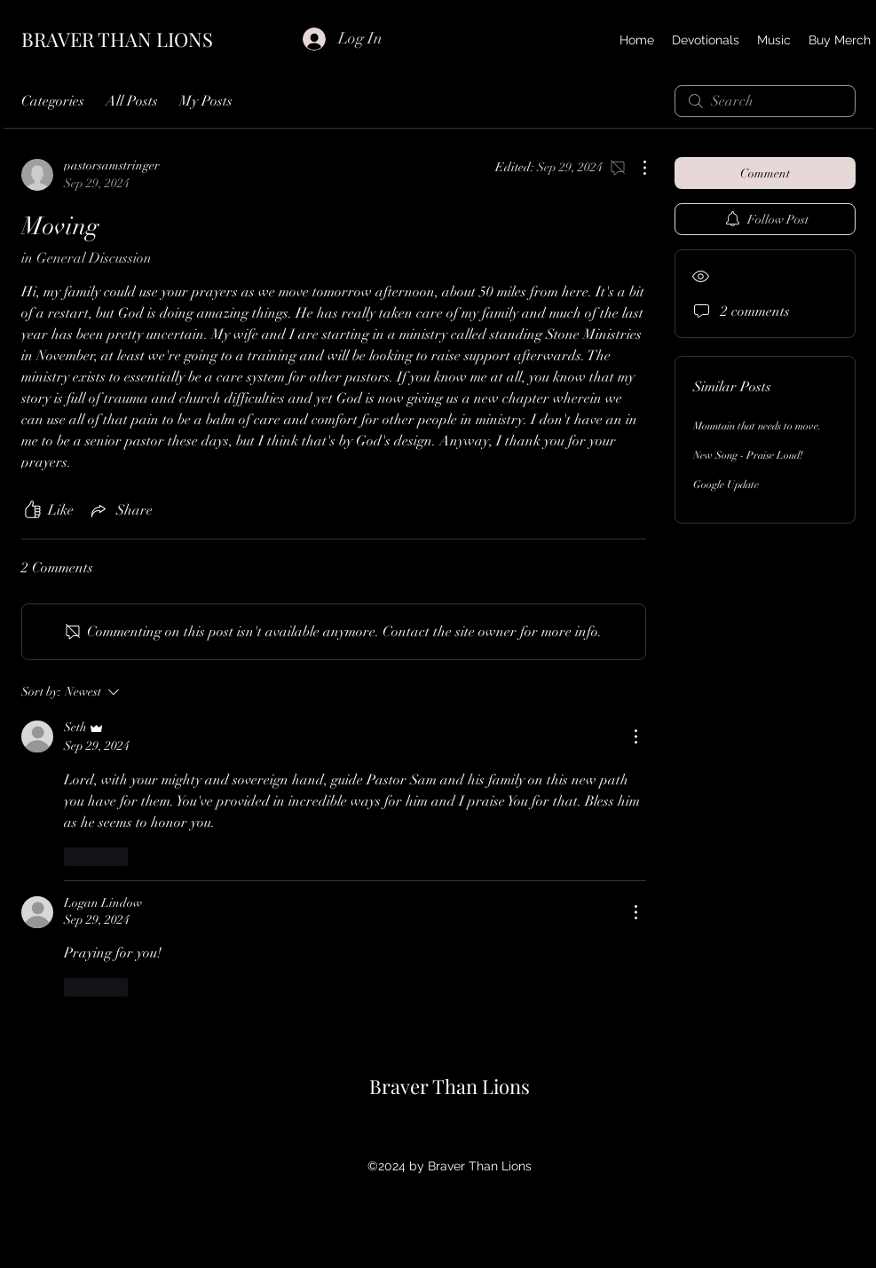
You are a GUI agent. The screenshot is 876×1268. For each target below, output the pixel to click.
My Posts (206, 101)
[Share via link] (120, 510)
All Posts (132, 101)
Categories (52, 101)
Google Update (726, 484)
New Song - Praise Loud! (748, 455)
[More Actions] (635, 167)
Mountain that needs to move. (757, 426)
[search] (765, 101)
